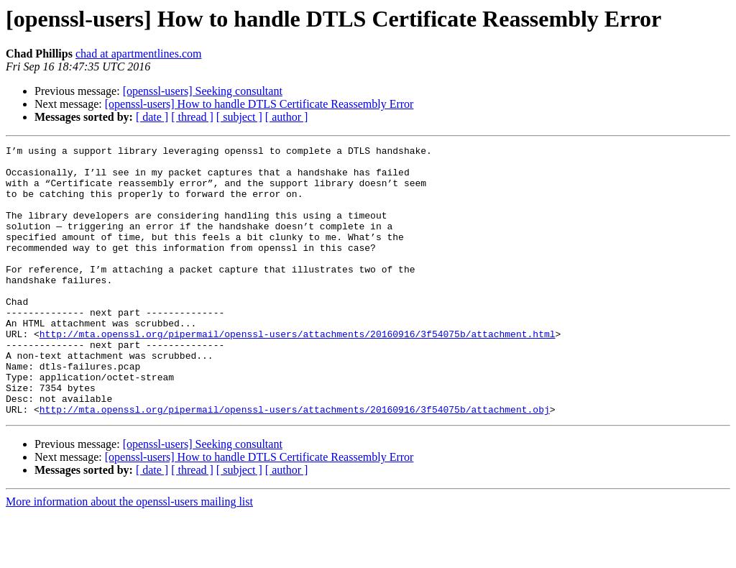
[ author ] (286, 117)
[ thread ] (192, 117)
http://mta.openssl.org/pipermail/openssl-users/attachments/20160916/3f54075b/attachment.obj (295, 463)
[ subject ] (239, 117)
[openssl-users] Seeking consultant (202, 91)
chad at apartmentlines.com (138, 53)
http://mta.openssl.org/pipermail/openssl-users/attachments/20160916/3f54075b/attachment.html (298, 372)
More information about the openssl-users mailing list (129, 555)
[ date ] (152, 117)
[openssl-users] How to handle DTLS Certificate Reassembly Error (259, 104)
